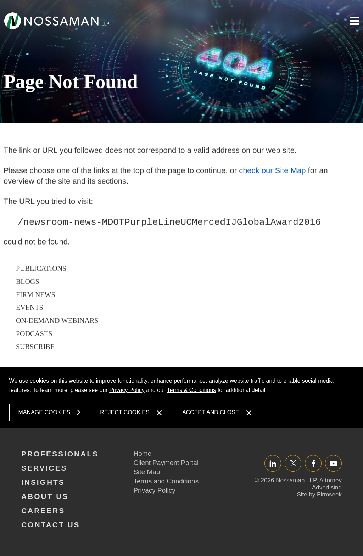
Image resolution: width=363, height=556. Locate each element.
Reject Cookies (124, 412)
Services (44, 468)
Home (142, 453)
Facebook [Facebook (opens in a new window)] (313, 463)
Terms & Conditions (191, 390)
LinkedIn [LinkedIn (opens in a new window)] (272, 463)
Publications (41, 288)
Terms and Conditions (166, 481)
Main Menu (354, 21)
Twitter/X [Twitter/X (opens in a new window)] (293, 463)
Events (29, 328)
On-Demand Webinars (57, 341)
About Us (44, 496)
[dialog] (181, 398)
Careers (43, 510)
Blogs (27, 301)
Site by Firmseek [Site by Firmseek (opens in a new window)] (319, 494)
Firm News (35, 315)
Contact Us (50, 525)
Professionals (60, 454)
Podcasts (34, 354)
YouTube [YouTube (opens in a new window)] (333, 463)
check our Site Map (272, 190)
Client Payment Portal (166, 462)
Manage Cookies (44, 412)
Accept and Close (210, 412)
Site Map (146, 472)
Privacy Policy (127, 390)
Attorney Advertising (327, 484)
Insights (43, 482)
